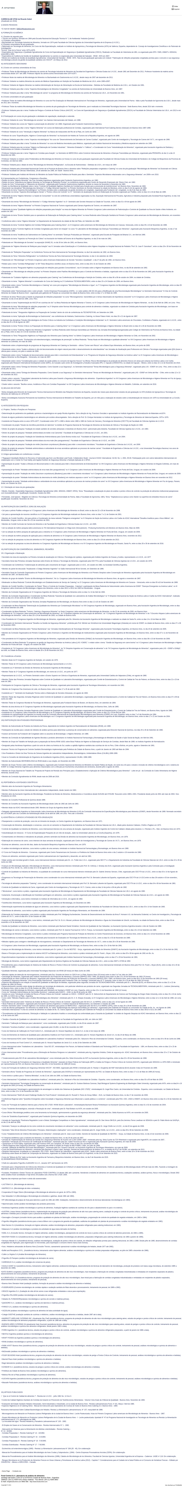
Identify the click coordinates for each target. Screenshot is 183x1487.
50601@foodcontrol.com (26, 29)
